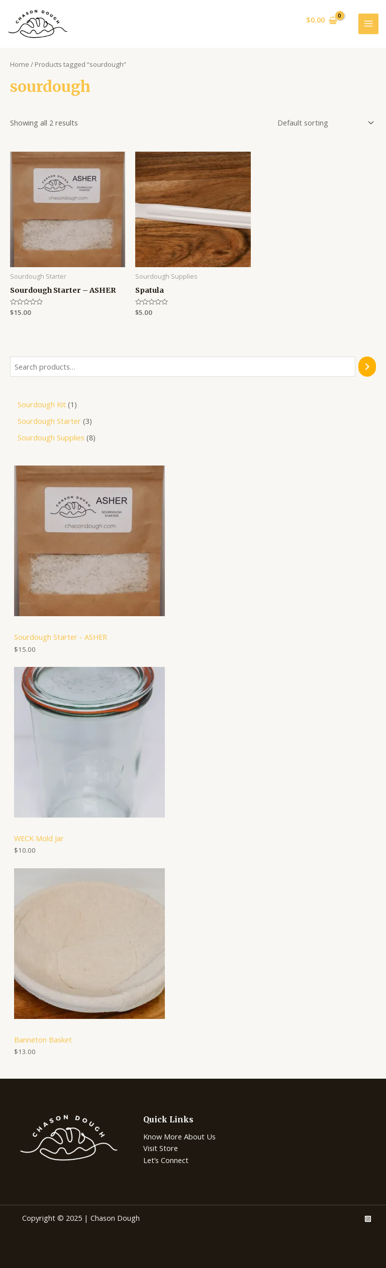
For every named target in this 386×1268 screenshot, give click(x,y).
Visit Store (160, 1148)
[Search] (367, 367)
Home (19, 64)
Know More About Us (179, 1136)
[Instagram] (367, 1218)
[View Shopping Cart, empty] (321, 20)
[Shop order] (323, 122)
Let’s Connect (165, 1160)
